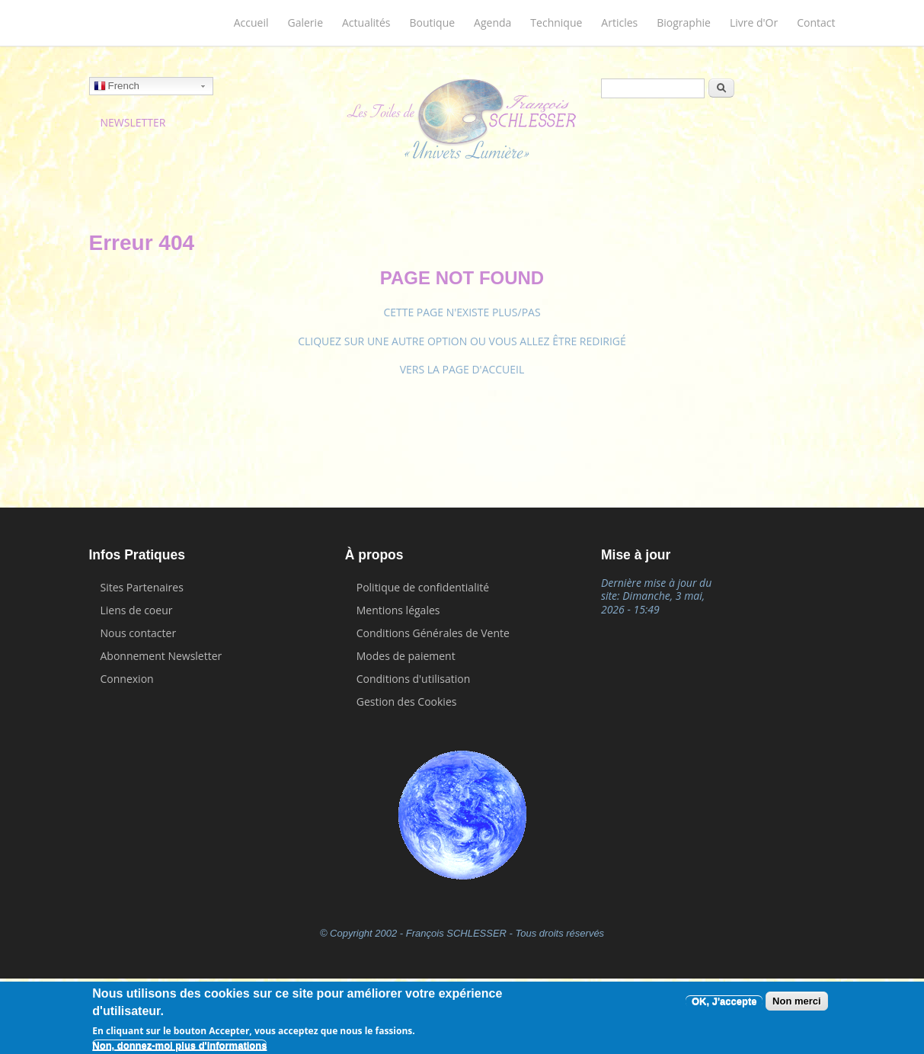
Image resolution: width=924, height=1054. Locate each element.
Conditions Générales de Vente (433, 633)
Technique (556, 22)
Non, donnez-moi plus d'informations (179, 1045)
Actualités (366, 22)
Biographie (684, 22)
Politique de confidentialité (422, 587)
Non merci (796, 1001)
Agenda (492, 22)
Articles (619, 22)
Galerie (305, 22)
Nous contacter (139, 633)
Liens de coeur (137, 610)
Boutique (433, 22)
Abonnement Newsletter (161, 656)
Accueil (251, 22)
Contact (816, 22)
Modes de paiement (406, 656)
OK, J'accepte (724, 1001)
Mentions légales (398, 610)
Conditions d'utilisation (413, 678)
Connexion (127, 678)
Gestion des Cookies (406, 701)
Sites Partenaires (142, 587)
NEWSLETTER (133, 122)
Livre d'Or (754, 22)
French (116, 87)
